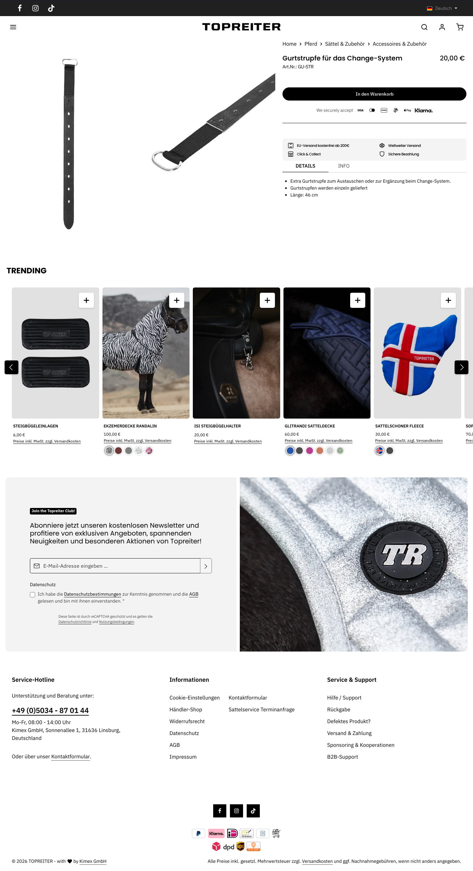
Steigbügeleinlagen (35, 426)
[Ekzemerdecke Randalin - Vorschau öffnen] (176, 300)
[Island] (380, 451)
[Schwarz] (299, 451)
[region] (138, 146)
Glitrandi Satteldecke (310, 426)
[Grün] (340, 451)
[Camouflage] (139, 451)
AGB (193, 594)
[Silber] (330, 451)
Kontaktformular (70, 756)
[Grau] (129, 451)
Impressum (183, 757)
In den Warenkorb (375, 94)
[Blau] (290, 451)
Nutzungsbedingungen (116, 621)
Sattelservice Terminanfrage (262, 709)
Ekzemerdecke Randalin (130, 426)
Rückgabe (338, 709)
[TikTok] (51, 8)
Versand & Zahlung (349, 733)
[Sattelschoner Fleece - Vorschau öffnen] (448, 300)
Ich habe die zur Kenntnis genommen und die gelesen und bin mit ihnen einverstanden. (118, 597)
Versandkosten (317, 861)
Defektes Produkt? (349, 721)
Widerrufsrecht (187, 721)
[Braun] (119, 451)
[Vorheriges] (11, 367)
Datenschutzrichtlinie (74, 621)
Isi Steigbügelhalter (217, 426)
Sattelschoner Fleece (399, 426)
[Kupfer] (320, 451)
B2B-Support (342, 757)
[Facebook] (19, 8)
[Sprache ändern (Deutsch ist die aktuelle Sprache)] (442, 8)
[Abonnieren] (206, 565)
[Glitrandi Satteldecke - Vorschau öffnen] (357, 300)
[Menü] (13, 27)
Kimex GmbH (93, 861)
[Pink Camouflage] (149, 451)
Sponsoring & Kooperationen (360, 745)
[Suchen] (424, 27)
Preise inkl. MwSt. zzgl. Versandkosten (47, 441)
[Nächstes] (461, 367)
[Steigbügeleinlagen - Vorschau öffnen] (86, 300)
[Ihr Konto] (442, 27)
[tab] (305, 166)
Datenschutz (184, 733)
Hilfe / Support (344, 698)
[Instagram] (35, 8)
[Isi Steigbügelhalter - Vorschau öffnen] (267, 300)
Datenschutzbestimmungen (92, 594)
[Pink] (309, 451)
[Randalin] (109, 451)
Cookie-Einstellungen (194, 698)
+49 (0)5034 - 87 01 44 (50, 710)
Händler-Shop (185, 709)
